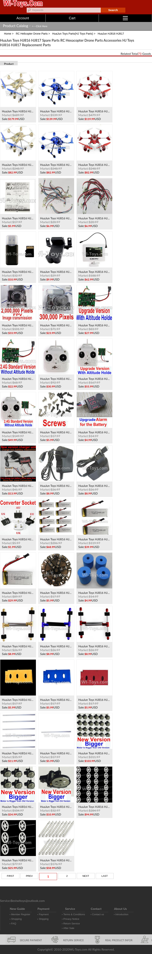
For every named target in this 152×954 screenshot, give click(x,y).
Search (113, 10)
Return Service (71, 923)
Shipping (44, 919)
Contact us (98, 914)
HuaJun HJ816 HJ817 (111, 33)
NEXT (86, 876)
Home (7, 33)
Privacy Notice (71, 919)
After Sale (68, 928)
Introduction (121, 914)
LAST (105, 876)
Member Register (20, 914)
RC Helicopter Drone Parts (32, 33)
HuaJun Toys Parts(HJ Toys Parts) (72, 33)
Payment (44, 914)
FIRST (10, 876)
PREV (29, 876)
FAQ (13, 923)
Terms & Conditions (74, 914)
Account (23, 18)
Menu (137, 18)
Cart (72, 18)
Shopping (16, 919)
